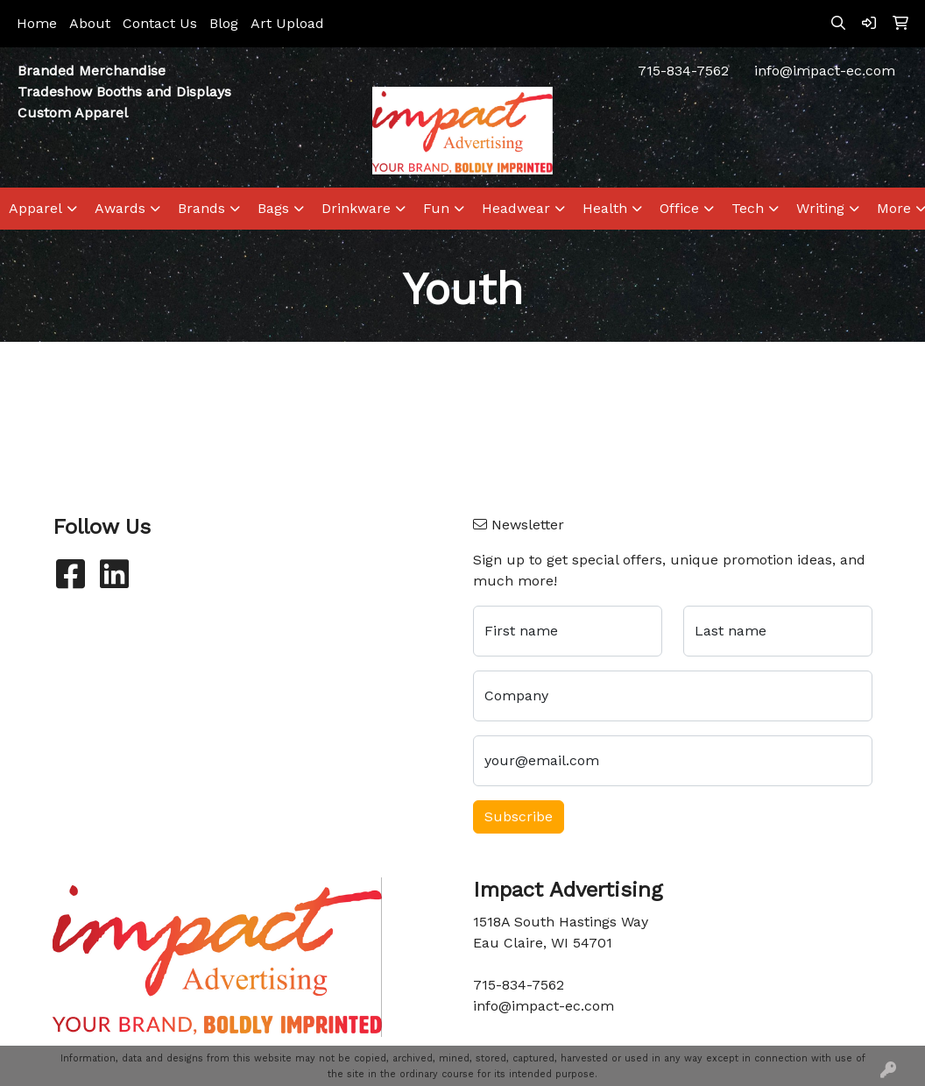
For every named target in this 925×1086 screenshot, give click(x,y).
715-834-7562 (683, 70)
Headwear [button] (516, 208)
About (89, 23)
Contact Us (160, 23)
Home (37, 23)
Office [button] (679, 208)
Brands (201, 208)
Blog (223, 23)
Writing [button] (820, 208)
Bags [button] (273, 208)
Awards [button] (120, 208)
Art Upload (287, 23)
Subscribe (518, 816)
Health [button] (605, 208)
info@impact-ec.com (824, 70)
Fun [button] (436, 208)
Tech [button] (747, 208)
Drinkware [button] (356, 208)
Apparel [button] (35, 208)
